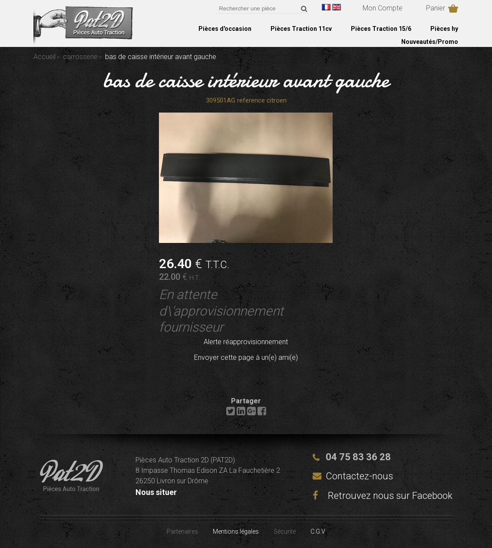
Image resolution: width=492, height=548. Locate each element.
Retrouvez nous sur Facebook (382, 495)
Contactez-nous (359, 476)
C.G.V (317, 531)
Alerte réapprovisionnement (246, 342)
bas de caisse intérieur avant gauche (246, 80)
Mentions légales (236, 531)
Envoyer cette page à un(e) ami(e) (246, 357)
